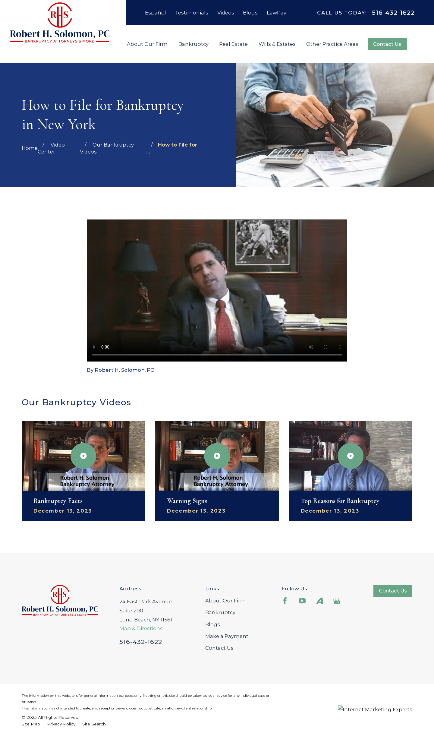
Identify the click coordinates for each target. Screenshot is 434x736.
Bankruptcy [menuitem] (193, 44)
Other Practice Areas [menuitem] (332, 44)
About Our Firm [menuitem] (147, 44)
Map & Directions (141, 628)
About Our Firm (225, 601)
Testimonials (191, 13)
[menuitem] (31, 724)
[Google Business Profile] (336, 600)
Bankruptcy (220, 612)
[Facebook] (284, 600)
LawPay (276, 13)
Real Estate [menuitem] (233, 44)
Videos (225, 13)
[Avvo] (319, 600)
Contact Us (387, 44)
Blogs (250, 13)
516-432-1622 (393, 13)
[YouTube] (302, 600)
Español (155, 13)
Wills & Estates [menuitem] (277, 44)
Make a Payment (226, 636)
